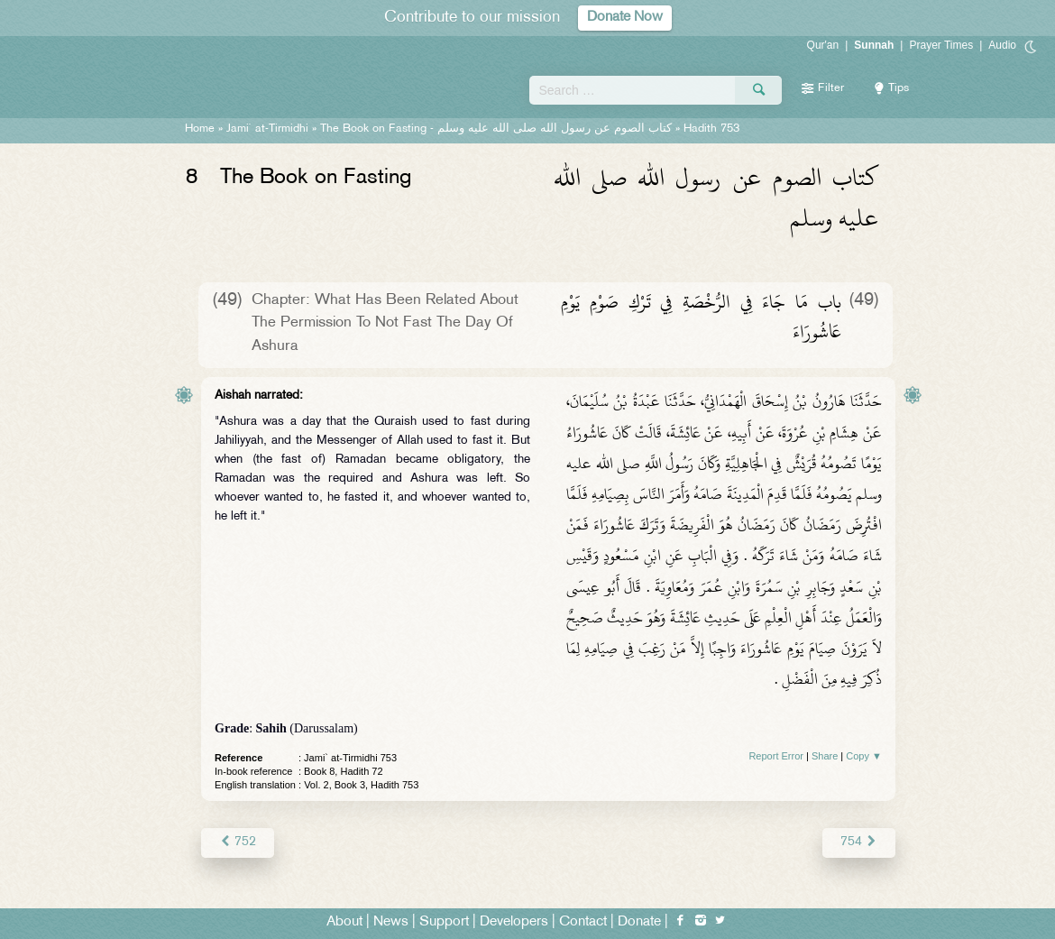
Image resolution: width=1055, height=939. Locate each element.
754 (858, 842)
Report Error (775, 755)
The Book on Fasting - (496, 129)
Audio (1002, 45)
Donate (639, 922)
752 (237, 842)
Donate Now (625, 17)
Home (200, 129)
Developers (514, 922)
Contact (583, 922)
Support (444, 922)
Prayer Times (941, 45)
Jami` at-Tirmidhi (267, 129)
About (344, 922)
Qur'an (823, 45)
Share (825, 755)
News (390, 922)
